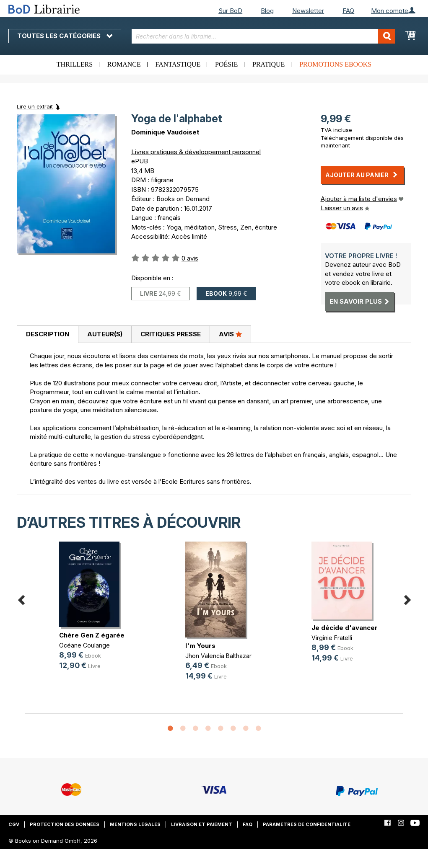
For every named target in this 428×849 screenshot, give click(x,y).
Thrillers (75, 64)
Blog (267, 11)
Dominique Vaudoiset (165, 132)
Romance (124, 64)
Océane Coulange (84, 645)
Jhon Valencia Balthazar (218, 655)
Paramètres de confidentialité (306, 824)
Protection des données (64, 824)
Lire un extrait (35, 106)
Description (47, 334)
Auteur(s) (104, 334)
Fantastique (178, 64)
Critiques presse (170, 334)
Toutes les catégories (64, 36)
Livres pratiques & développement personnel (196, 152)
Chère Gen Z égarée (92, 635)
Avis (230, 333)
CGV (13, 824)
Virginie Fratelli (331, 637)
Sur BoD (230, 11)
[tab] (47, 334)
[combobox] (263, 36)
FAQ (348, 11)
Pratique (268, 64)
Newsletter (308, 11)
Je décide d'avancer (344, 628)
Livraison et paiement (201, 824)
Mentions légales (135, 824)
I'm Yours (200, 646)
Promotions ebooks (335, 64)
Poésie (226, 64)
